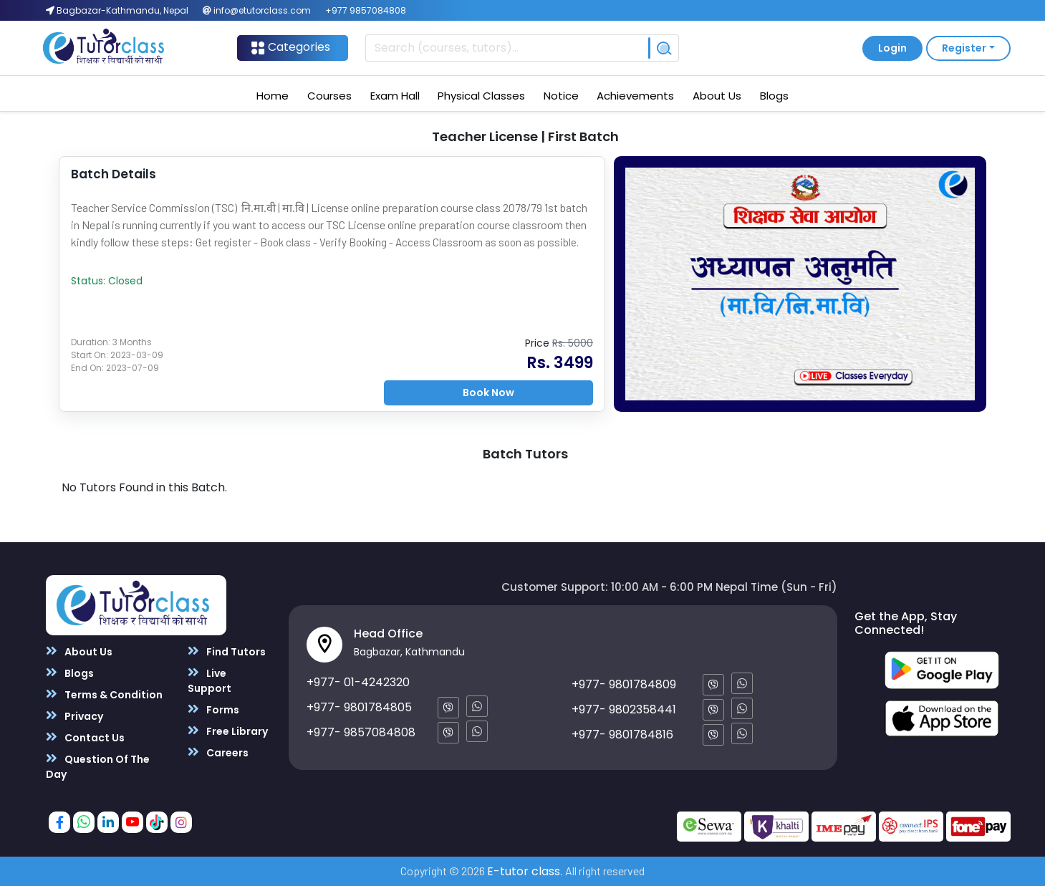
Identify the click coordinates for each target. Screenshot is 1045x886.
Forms (213, 709)
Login (892, 48)
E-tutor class (523, 871)
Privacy (74, 715)
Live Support (209, 680)
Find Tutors (227, 651)
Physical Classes (481, 95)
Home (272, 95)
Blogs (774, 95)
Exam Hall (395, 95)
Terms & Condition (104, 694)
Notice (561, 95)
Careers (218, 752)
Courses (329, 95)
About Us (717, 95)
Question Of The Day (98, 766)
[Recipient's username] (507, 48)
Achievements (635, 95)
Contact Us (85, 737)
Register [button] (964, 48)
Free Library (228, 730)
